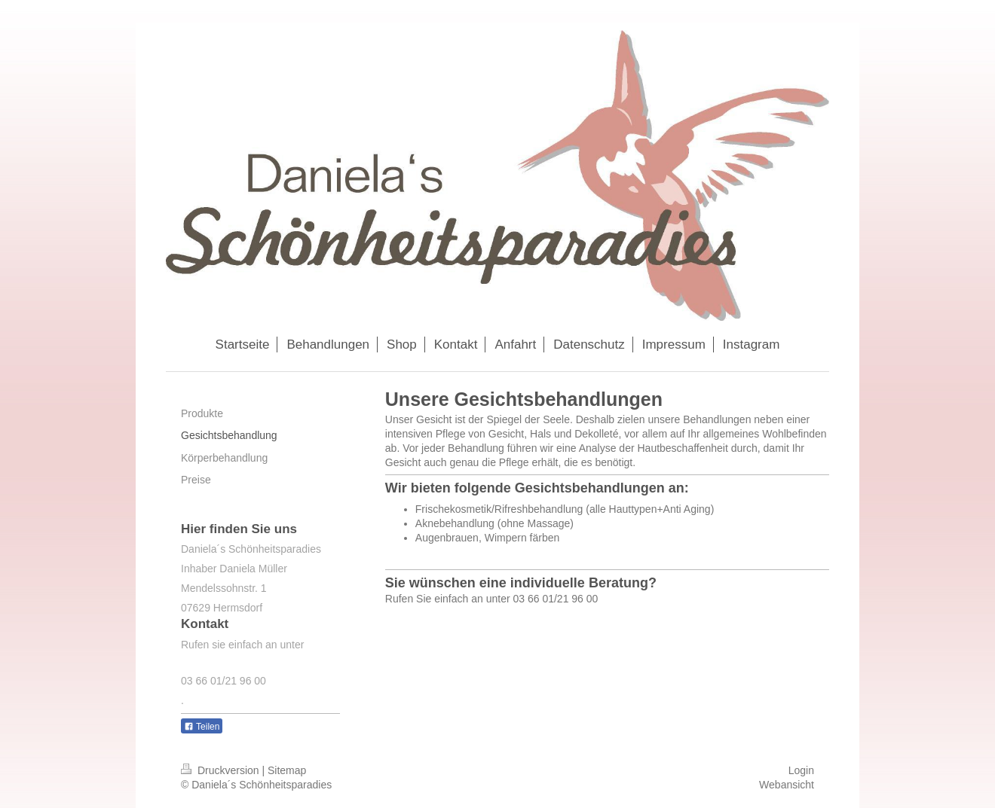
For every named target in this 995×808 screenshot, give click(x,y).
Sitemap (287, 770)
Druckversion (221, 770)
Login (801, 770)
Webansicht (786, 785)
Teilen (201, 726)
